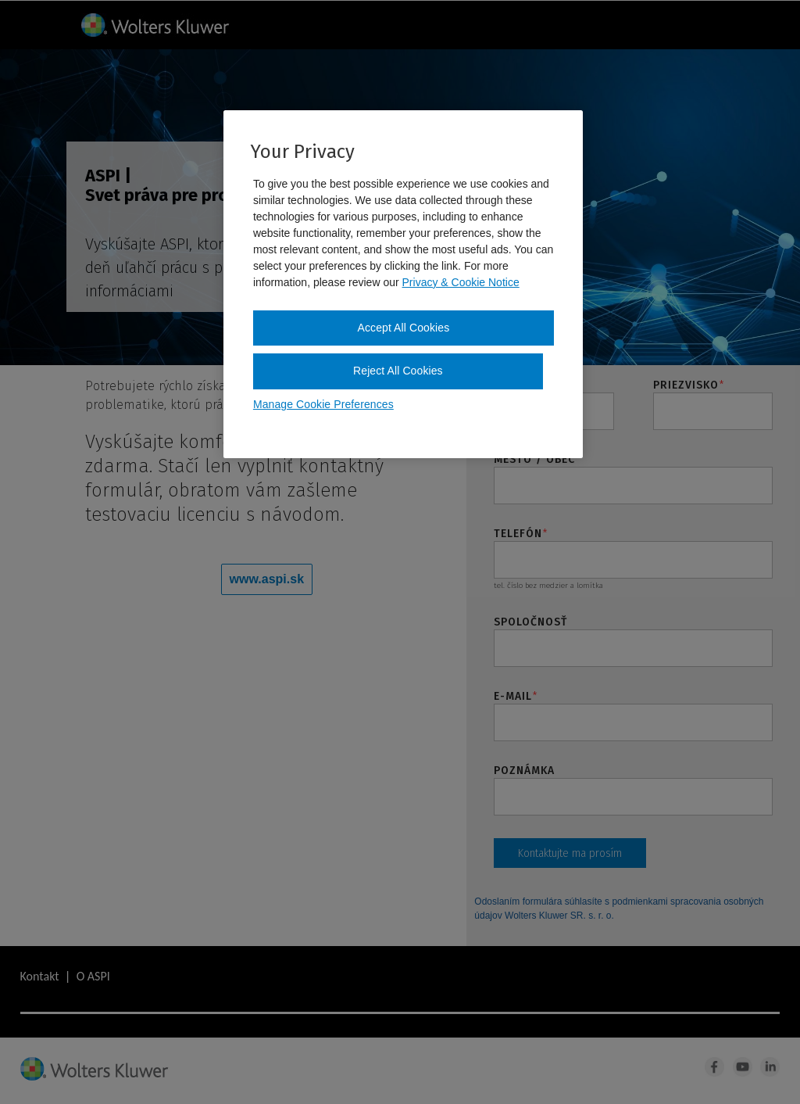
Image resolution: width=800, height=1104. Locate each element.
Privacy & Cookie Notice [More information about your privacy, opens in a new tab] (461, 282)
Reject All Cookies (398, 370)
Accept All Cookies (404, 327)
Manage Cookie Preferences (323, 404)
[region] (403, 284)
